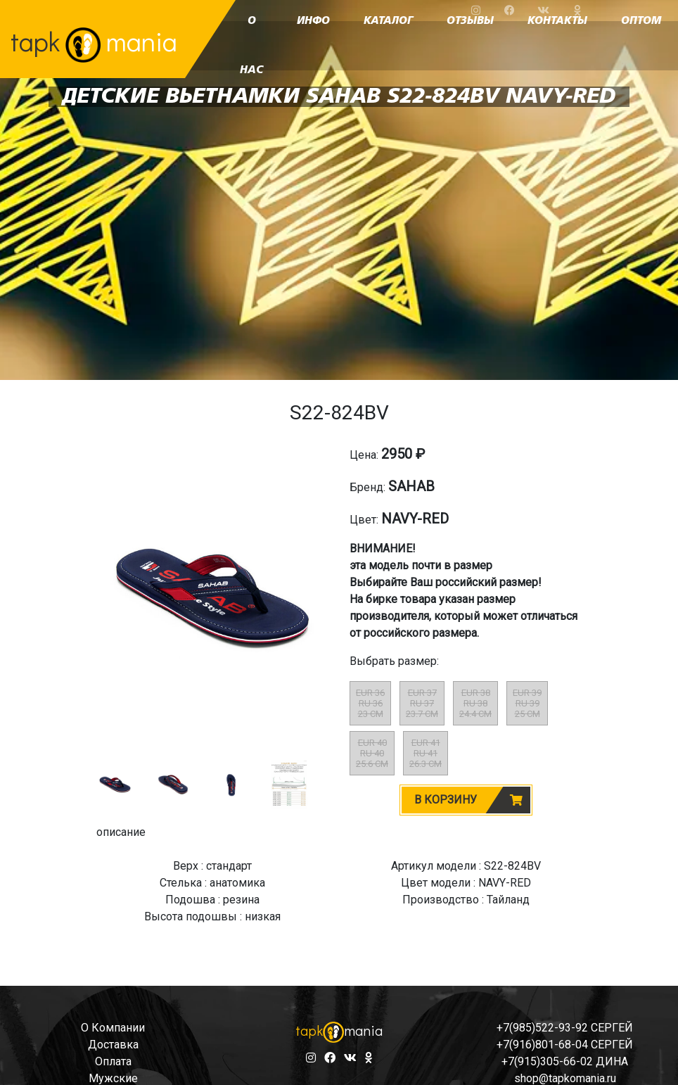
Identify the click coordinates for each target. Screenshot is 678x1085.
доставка (113, 1044)
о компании (113, 1027)
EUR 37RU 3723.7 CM (422, 703)
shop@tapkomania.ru (565, 1078)
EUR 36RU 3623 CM (370, 703)
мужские (113, 1078)
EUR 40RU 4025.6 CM (372, 753)
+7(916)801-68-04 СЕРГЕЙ (565, 1044)
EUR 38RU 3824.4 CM (475, 703)
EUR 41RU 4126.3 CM (425, 753)
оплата (113, 1061)
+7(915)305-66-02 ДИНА (564, 1061)
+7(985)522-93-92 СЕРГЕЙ (565, 1027)
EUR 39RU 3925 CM (527, 703)
